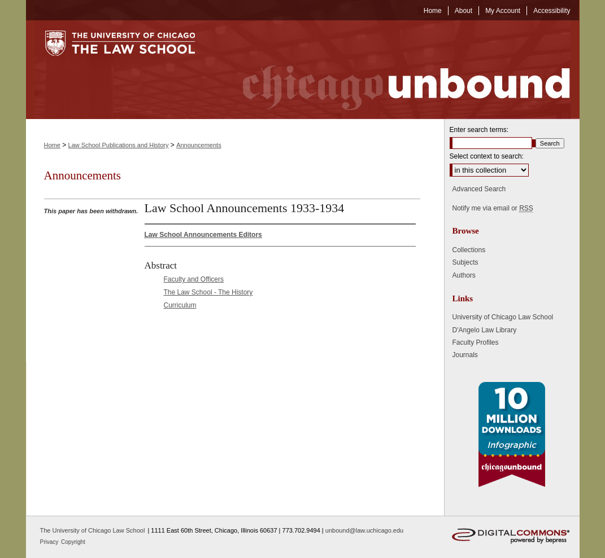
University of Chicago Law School (503, 317)
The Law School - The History (208, 292)
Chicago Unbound (396, 69)
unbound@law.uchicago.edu (364, 530)
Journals (465, 355)
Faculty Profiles (475, 342)
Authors (464, 275)
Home (52, 145)
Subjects (465, 262)
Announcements (198, 145)
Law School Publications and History (118, 145)
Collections (469, 250)
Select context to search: (487, 156)
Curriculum (180, 305)
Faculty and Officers (194, 279)
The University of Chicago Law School (92, 530)
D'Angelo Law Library (484, 330)
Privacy (50, 542)
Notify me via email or (492, 208)
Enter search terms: (479, 130)
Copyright (73, 542)
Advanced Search (479, 189)
